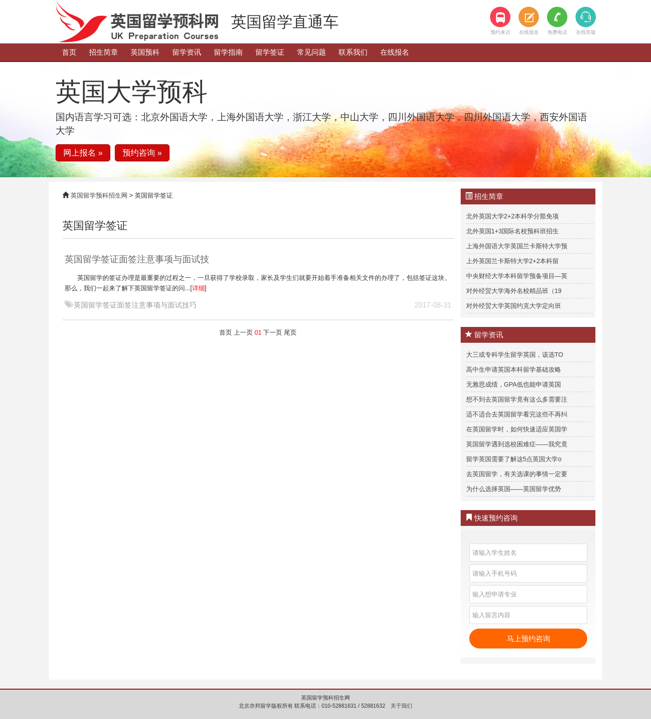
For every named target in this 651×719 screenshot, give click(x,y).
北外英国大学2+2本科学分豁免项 (512, 216)
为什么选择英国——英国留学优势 (513, 488)
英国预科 (145, 52)
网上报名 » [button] (83, 152)
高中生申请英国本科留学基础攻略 (513, 369)
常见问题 (311, 52)
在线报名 (394, 52)
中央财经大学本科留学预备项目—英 (516, 275)
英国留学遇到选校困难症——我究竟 (516, 444)
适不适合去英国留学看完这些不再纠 (516, 414)
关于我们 (401, 706)
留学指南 (228, 52)
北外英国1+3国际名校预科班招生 (512, 231)
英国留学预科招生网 (99, 195)
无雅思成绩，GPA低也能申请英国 (513, 384)
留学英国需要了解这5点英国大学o (514, 459)
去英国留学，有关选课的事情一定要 (516, 474)
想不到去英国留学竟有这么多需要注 (516, 399)
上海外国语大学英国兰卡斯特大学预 (516, 246)
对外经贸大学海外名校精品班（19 (514, 290)
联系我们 (353, 52)
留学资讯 (186, 52)
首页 (69, 52)
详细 (198, 288)
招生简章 (103, 52)
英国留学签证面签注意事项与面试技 (137, 259)
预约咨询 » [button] (142, 152)
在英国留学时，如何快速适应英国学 (516, 429)
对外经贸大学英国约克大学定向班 (513, 305)
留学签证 (269, 52)
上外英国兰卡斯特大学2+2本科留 (512, 261)
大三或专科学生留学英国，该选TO (514, 354)
